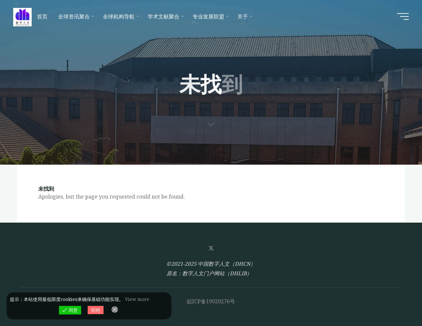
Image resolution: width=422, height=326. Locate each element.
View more (137, 299)
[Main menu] (403, 16)
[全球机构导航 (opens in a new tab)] (120, 16)
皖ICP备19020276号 (211, 301)
